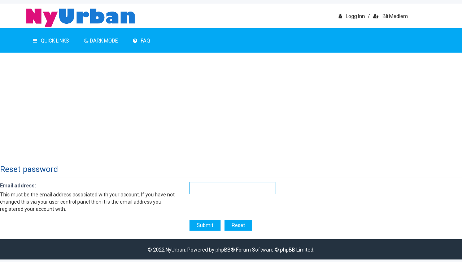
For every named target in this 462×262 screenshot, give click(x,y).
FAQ (141, 41)
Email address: (18, 185)
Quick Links (51, 41)
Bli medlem (390, 16)
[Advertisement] (231, 106)
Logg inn (352, 16)
